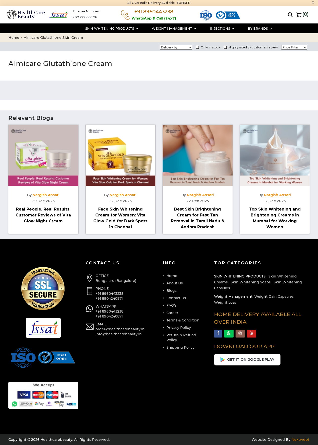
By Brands (240, 28)
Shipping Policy (180, 347)
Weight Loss (225, 302)
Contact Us (176, 298)
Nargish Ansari (46, 195)
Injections (202, 28)
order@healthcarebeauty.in (120, 329)
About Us (174, 283)
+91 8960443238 (109, 293)
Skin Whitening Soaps (251, 282)
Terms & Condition (182, 320)
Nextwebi (300, 439)
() (302, 14)
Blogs (171, 290)
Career (172, 313)
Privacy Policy (178, 327)
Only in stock (208, 47)
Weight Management (154, 28)
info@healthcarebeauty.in (119, 334)
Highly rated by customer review (251, 47)
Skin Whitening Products (92, 28)
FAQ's (171, 305)
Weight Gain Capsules (274, 296)
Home (15, 37)
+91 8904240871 (109, 298)
